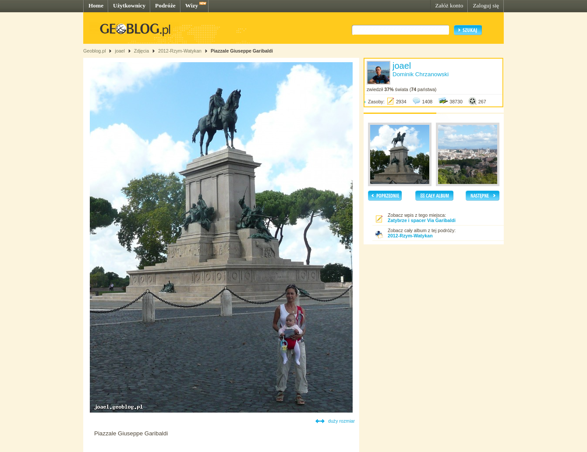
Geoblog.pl (94, 50)
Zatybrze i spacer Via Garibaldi (422, 220)
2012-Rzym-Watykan (180, 50)
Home (95, 5)
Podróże (165, 5)
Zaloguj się (486, 5)
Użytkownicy (129, 5)
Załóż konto (449, 5)
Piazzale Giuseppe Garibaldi (242, 50)
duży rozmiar (341, 421)
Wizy (191, 5)
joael (120, 50)
